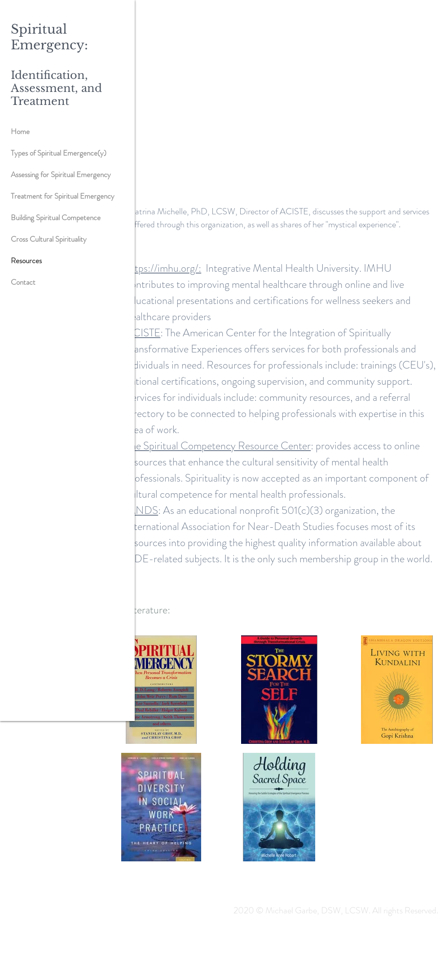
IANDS (142, 510)
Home (20, 131)
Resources (26, 260)
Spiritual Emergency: (49, 37)
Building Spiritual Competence (56, 217)
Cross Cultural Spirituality (49, 239)
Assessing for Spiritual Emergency (61, 174)
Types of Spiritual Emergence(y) (58, 153)
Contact (23, 282)
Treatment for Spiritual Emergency (62, 196)
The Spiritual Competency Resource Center (218, 445)
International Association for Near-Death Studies (230, 526)
